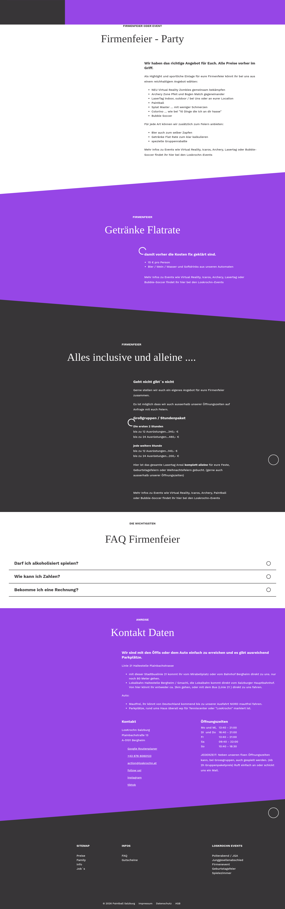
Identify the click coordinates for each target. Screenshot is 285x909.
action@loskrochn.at (142, 763)
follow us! (134, 770)
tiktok (132, 784)
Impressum (145, 903)
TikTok (145, 895)
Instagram (139, 895)
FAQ (124, 855)
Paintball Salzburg (28, 850)
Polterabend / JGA (225, 855)
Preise (86, 12)
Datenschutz (164, 903)
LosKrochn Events (257, 12)
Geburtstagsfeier (224, 868)
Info (114, 12)
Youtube (152, 895)
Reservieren (156, 12)
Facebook (132, 895)
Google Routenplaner (142, 748)
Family (101, 12)
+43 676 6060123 (139, 756)
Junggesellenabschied (227, 860)
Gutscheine (130, 860)
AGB (177, 903)
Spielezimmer (221, 873)
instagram (135, 777)
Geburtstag (132, 12)
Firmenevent (221, 864)
